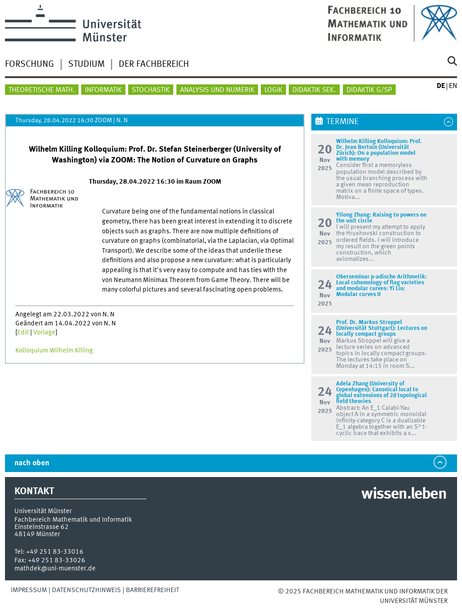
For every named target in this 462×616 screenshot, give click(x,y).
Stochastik (151, 90)
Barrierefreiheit (152, 590)
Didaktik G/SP (369, 90)
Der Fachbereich (154, 64)
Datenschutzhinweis (86, 590)
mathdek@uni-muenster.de (55, 568)
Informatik (103, 90)
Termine (342, 122)
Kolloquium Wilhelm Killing (54, 350)
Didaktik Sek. (314, 90)
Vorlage (44, 332)
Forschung (29, 64)
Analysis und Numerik (217, 90)
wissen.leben (403, 494)
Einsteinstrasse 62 (41, 527)
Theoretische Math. (42, 90)
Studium (86, 64)
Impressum (29, 590)
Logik (273, 90)
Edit (23, 332)
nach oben (31, 463)
